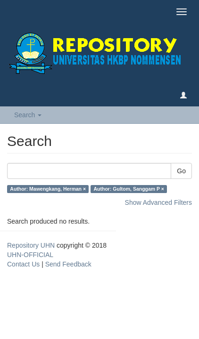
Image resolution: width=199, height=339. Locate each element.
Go (181, 171)
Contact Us (23, 264)
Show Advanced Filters (158, 202)
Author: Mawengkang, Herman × (48, 189)
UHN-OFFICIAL (30, 254)
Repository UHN (31, 245)
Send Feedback (68, 264)
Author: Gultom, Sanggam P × (129, 189)
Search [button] (27, 115)
